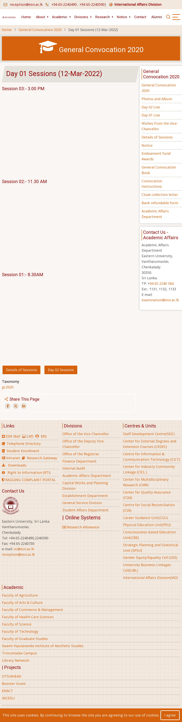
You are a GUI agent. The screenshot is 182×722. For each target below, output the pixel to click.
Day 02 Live (151, 107)
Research (102, 17)
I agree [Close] (170, 715)
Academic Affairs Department (86, 475)
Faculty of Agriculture (20, 595)
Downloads (17, 465)
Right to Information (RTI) (29, 472)
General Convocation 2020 (40, 29)
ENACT (7, 690)
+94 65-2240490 (64, 4)
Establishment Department (85, 495)
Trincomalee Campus (19, 653)
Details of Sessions (157, 137)
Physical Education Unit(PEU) (147, 524)
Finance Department (79, 461)
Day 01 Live (151, 115)
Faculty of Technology (20, 631)
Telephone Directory (24, 443)
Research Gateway (42, 458)
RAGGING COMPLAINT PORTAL (29, 479)
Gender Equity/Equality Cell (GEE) (150, 557)
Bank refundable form (160, 203)
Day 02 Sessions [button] (61, 370)
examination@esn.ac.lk (160, 300)
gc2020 (7, 387)
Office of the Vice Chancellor (85, 433)
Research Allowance (80, 527)
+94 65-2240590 (91, 4)
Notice (122, 17)
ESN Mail (13, 436)
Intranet (13, 458)
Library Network (15, 660)
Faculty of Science (16, 624)
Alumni (156, 17)
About (40, 17)
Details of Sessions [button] (21, 370)
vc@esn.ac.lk (24, 549)
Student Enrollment (23, 451)
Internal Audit (73, 468)
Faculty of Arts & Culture (22, 602)
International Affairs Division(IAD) (150, 577)
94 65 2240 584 (162, 283)
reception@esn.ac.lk (26, 4)
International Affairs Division (134, 4)
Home (26, 17)
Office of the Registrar (80, 454)
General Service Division (82, 502)
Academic (59, 17)
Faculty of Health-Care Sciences (28, 617)
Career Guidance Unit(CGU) (145, 517)
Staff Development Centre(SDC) (149, 433)
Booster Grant (14, 683)
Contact (140, 17)
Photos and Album (157, 99)
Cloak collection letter (160, 194)
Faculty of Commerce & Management (32, 609)
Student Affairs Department (85, 510)
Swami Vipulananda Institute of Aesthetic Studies (42, 645)
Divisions (81, 17)
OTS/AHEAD (11, 676)
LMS (30, 436)
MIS (44, 436)
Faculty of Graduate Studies (25, 638)
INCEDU (8, 698)
